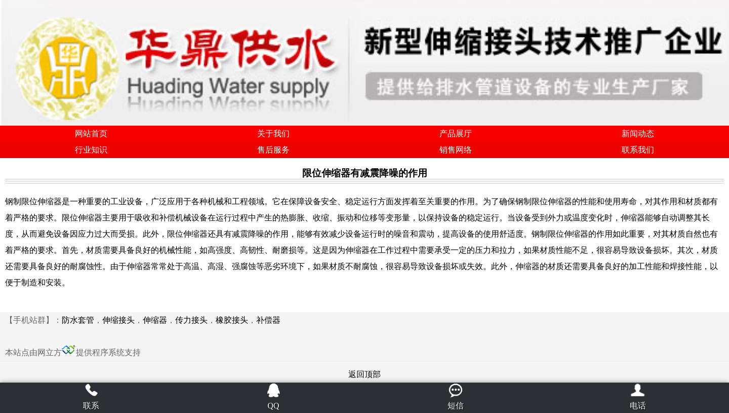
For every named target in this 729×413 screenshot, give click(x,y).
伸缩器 (155, 320)
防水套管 (78, 320)
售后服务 (273, 149)
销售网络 (455, 149)
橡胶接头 (232, 320)
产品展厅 (455, 133)
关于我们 (273, 133)
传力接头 (191, 320)
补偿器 (268, 320)
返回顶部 (364, 374)
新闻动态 (638, 133)
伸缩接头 (118, 320)
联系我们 (638, 149)
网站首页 (91, 133)
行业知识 (91, 149)
